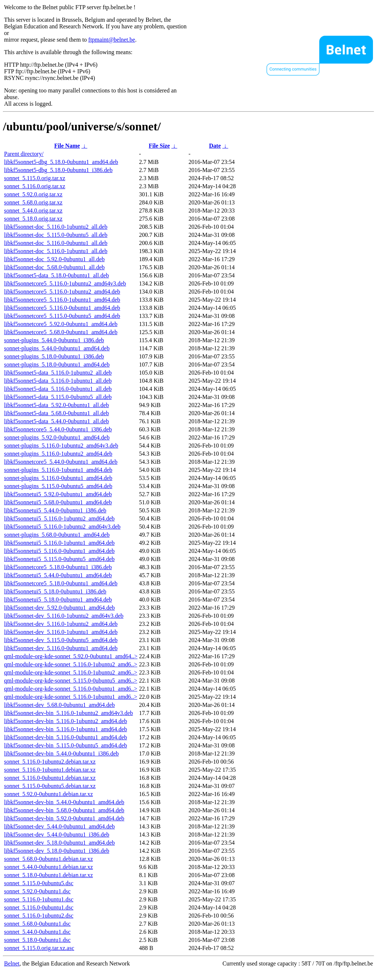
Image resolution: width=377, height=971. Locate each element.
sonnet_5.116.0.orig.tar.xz (34, 186)
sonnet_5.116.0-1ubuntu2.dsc (38, 915)
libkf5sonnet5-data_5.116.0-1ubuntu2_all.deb (58, 372)
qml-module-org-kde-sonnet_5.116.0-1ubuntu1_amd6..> (70, 697)
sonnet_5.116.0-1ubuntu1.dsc (38, 899)
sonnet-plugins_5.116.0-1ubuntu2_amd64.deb (58, 454)
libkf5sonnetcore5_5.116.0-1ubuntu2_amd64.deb (62, 291)
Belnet (12, 963)
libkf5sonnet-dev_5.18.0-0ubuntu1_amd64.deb (59, 842)
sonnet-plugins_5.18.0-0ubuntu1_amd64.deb (57, 364)
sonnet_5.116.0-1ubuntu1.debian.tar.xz (50, 770)
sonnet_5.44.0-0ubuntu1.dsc (37, 932)
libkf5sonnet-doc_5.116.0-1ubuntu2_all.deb (56, 227)
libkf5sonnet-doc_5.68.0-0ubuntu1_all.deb (54, 267)
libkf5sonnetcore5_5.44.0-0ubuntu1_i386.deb (58, 429)
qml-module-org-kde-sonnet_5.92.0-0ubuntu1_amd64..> (70, 656)
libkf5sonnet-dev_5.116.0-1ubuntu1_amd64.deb (60, 632)
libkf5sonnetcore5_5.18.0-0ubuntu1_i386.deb (58, 567)
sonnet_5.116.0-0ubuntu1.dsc (38, 907)
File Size (159, 146)
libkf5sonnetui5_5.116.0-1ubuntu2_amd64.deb (59, 518)
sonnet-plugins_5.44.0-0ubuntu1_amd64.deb (57, 348)
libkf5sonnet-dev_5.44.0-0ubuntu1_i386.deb (56, 834)
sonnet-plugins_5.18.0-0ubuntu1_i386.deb (54, 356)
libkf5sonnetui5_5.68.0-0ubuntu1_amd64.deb (58, 502)
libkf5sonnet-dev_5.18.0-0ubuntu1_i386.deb (56, 851)
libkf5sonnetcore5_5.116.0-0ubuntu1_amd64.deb (62, 308)
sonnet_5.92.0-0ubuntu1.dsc (37, 891)
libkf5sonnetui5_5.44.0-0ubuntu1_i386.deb (55, 510)
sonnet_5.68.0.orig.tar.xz (33, 202)
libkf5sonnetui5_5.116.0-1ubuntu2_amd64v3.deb (62, 526)
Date (215, 146)
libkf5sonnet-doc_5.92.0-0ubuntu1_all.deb (54, 259)
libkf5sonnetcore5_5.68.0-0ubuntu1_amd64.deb (60, 332)
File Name (67, 146)
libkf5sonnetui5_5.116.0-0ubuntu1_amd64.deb (59, 551)
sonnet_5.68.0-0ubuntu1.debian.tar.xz (48, 859)
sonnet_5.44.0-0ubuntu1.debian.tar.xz (48, 867)
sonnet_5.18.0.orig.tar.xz (33, 218)
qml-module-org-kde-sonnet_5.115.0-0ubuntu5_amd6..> (70, 680)
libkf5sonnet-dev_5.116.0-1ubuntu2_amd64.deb (60, 624)
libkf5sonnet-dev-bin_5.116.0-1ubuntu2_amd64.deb (65, 721)
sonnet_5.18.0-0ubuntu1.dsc (37, 940)
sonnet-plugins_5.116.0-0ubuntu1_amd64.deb (58, 478)
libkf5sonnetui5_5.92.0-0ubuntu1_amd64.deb (58, 494)
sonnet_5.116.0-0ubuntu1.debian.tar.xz (50, 778)
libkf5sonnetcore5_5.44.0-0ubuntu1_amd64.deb (60, 462)
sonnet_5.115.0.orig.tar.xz (34, 178)
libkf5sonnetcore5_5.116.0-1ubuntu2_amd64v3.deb (65, 283)
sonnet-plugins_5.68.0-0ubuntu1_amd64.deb (57, 535)
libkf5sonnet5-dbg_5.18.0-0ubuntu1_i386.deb (58, 170)
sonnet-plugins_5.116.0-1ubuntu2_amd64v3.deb (61, 445)
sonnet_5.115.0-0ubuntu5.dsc (38, 883)
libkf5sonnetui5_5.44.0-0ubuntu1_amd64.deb (58, 575)
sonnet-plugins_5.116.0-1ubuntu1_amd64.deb (58, 470)
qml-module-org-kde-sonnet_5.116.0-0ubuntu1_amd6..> (70, 689)
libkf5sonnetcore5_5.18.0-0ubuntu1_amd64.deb (60, 583)
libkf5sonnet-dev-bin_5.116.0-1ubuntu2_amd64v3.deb (68, 713)
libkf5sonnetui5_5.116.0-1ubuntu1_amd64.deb (59, 543)
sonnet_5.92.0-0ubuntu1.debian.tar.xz (48, 794)
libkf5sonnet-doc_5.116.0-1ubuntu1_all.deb (56, 251)
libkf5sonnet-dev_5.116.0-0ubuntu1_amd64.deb (60, 648)
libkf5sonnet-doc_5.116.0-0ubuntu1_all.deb (56, 243)
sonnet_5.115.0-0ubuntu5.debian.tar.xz (50, 786)
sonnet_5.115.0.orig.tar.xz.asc (39, 948)
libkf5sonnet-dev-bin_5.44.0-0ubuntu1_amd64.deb (64, 802)
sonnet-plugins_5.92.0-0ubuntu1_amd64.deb (57, 437)
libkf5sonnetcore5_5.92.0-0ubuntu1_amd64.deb (60, 324)
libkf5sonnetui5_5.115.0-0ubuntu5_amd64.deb (59, 559)
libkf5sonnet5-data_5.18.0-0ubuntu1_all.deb (56, 275)
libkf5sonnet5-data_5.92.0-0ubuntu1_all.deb (56, 405)
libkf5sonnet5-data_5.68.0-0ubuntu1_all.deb (56, 413)
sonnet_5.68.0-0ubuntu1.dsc (37, 924)
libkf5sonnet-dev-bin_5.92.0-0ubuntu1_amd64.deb (64, 818)
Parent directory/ (23, 154)
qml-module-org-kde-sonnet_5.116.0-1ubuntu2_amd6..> (70, 664)
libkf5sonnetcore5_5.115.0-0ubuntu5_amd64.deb (62, 316)
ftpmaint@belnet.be (111, 39)
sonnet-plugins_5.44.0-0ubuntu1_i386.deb (54, 340)
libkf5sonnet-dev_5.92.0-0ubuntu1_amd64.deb (59, 607)
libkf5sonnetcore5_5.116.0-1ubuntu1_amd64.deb (62, 300)
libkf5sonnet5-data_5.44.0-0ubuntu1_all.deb (56, 421)
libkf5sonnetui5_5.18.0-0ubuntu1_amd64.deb (58, 599)
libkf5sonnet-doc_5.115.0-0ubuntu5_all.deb (56, 235)
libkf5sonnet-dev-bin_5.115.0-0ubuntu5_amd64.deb (65, 745)
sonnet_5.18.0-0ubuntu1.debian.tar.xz (48, 875)
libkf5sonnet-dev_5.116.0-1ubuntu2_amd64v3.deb (63, 616)
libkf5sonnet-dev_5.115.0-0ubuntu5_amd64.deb (60, 640)
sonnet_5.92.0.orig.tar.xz (33, 194)
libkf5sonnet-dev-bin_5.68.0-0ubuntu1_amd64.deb (64, 810)
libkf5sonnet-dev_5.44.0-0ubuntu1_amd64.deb (59, 826)
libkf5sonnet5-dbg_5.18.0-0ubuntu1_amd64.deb (61, 162)
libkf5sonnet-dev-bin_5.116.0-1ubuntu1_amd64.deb (65, 729)
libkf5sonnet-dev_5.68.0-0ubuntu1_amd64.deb (59, 705)
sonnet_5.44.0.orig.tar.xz (33, 210)
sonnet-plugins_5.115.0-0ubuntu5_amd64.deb (58, 486)
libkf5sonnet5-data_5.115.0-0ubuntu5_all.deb (58, 397)
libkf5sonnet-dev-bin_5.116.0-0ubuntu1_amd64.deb (65, 737)
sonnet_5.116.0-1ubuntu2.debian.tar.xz (50, 761)
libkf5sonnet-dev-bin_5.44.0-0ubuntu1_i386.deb (61, 753)
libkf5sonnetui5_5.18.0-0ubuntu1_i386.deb (55, 591)
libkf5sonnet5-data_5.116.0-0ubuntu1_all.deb (58, 389)
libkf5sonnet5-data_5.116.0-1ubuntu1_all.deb (58, 381)
